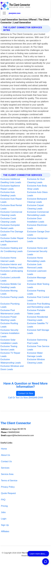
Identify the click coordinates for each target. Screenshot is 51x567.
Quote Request (8, 493)
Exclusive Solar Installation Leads (9, 341)
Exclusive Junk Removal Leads (34, 266)
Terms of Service (9, 480)
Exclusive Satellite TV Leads (37, 325)
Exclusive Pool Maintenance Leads (10, 312)
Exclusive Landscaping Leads (12, 272)
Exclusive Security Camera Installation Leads (10, 333)
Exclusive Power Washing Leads (9, 318)
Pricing (4, 506)
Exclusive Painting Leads (36, 292)
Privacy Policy (8, 487)
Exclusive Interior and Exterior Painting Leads (12, 266)
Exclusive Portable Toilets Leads (36, 312)
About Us (5, 455)
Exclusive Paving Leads (12, 297)
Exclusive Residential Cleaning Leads (37, 318)
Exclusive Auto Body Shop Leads (37, 187)
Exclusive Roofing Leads (9, 325)
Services (5, 468)
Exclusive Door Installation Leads (35, 220)
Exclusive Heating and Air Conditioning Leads (12, 249)
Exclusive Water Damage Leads (35, 354)
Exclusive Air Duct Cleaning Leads (36, 181)
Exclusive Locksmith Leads (10, 279)
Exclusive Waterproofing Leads (11, 361)
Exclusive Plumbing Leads (10, 305)
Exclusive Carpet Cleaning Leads (35, 207)
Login (3, 518)
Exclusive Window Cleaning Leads (36, 361)
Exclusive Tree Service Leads (38, 348)
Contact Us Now (25, 393)
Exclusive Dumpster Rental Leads (10, 227)
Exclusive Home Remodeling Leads (36, 259)
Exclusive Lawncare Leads (37, 272)
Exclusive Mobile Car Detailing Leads (11, 285)
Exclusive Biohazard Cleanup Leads (37, 200)
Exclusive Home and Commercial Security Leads (37, 251)
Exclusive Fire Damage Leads (12, 233)
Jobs (3, 512)
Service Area (7, 474)
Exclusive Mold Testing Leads (38, 285)
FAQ (3, 499)
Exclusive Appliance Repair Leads (10, 187)
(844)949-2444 (14, 13)
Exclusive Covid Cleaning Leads (8, 220)
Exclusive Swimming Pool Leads (37, 341)
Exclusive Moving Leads (9, 292)
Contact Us (6, 461)
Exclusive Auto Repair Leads (11, 200)
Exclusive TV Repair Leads (10, 354)
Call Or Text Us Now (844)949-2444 (25, 397)
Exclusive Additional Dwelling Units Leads (11, 181)
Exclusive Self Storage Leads (38, 331)
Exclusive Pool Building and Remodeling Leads (38, 305)
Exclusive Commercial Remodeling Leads (38, 213)
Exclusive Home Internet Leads (8, 259)
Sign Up (5, 525)
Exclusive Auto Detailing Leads (8, 194)
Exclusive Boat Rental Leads (11, 207)
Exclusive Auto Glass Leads (37, 194)
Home (4, 448)
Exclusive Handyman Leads (37, 240)
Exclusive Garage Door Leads (38, 233)
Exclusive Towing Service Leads (9, 348)
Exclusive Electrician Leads (37, 227)
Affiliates (5, 531)
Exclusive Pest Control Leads (38, 299)
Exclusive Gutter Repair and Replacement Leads (12, 241)
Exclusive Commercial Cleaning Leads (11, 213)
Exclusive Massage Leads (36, 279)
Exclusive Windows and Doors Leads (12, 367)
